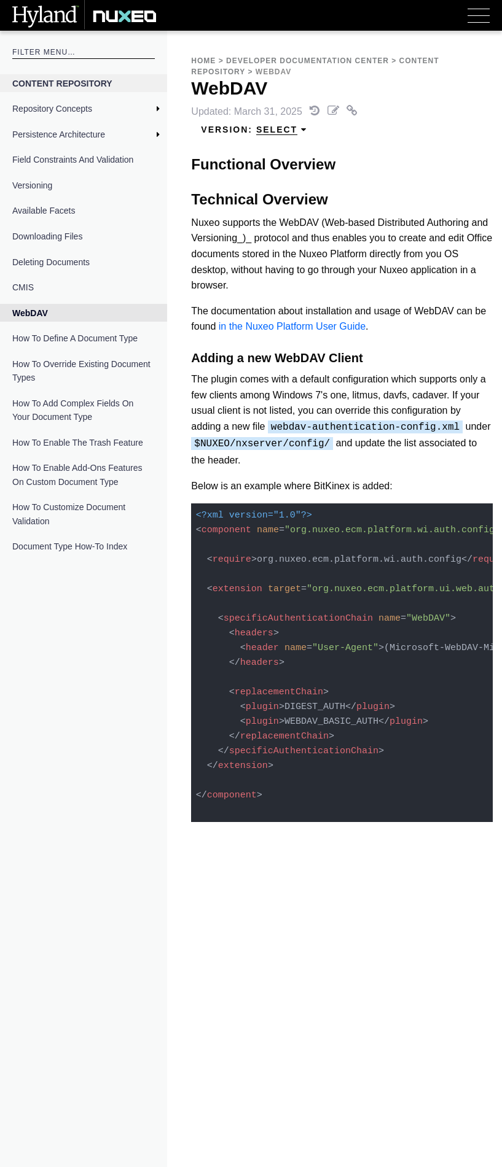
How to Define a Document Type (75, 338)
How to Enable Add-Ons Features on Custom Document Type (77, 474)
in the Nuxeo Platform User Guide (292, 326)
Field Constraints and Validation (72, 160)
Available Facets (43, 210)
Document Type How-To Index (69, 546)
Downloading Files (47, 236)
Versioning (32, 185)
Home (203, 60)
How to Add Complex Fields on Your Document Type (72, 410)
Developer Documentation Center (307, 60)
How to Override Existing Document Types (81, 370)
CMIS (23, 287)
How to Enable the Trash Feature (77, 443)
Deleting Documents (51, 262)
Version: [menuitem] (254, 130)
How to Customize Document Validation (68, 513)
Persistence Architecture (58, 134)
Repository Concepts (52, 109)
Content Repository (62, 83)
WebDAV (30, 313)
